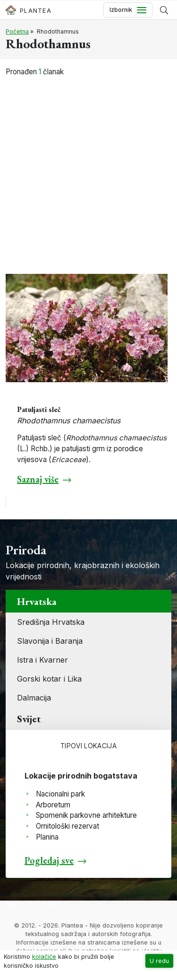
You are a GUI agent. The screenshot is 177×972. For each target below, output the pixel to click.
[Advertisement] (88, 170)
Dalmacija (34, 697)
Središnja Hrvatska (50, 622)
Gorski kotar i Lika (49, 678)
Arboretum (53, 804)
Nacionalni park (60, 793)
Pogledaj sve (49, 860)
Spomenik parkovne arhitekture (86, 815)
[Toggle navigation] (127, 10)
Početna (17, 31)
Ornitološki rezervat (67, 826)
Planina (47, 836)
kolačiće (44, 956)
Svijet (29, 718)
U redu (159, 960)
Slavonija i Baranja (50, 641)
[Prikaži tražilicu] (164, 9)
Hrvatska (37, 601)
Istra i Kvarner (42, 660)
